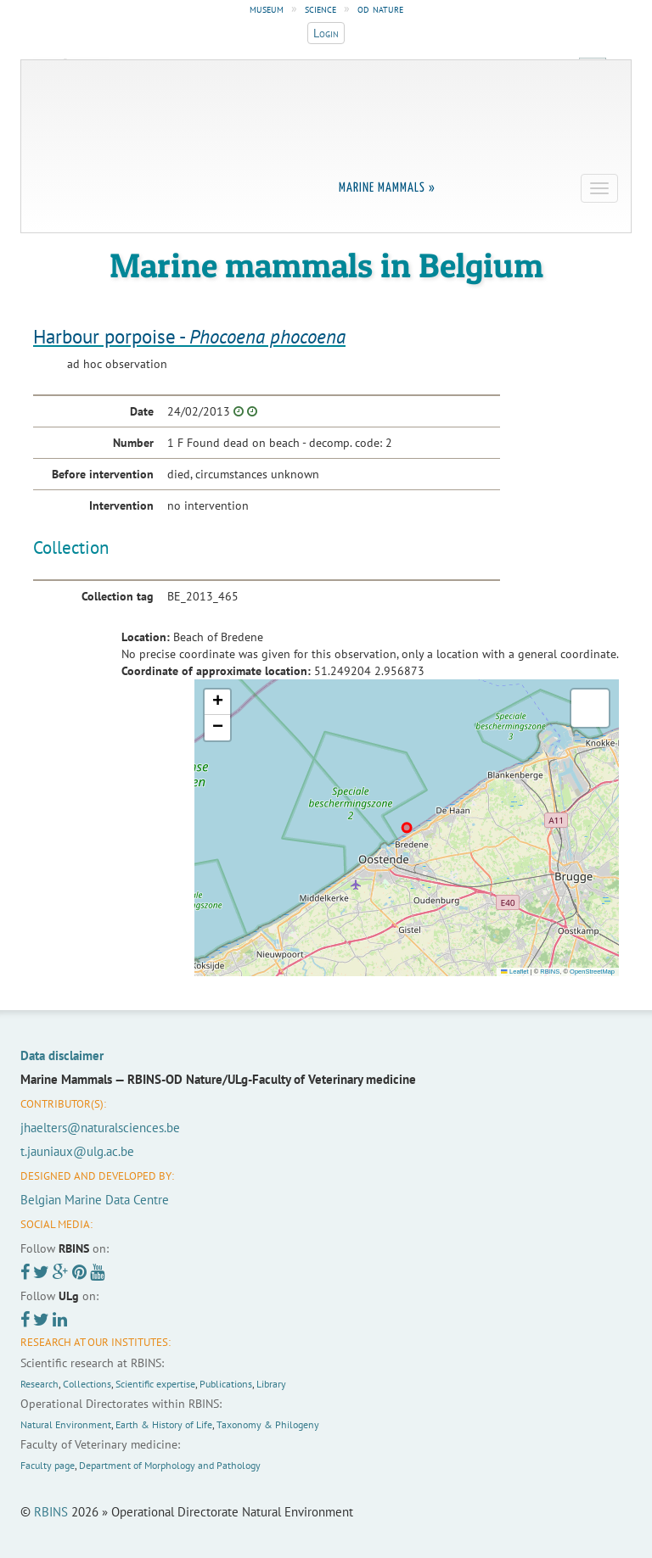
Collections (87, 1383)
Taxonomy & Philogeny (267, 1424)
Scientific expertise (155, 1383)
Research (39, 1383)
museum (267, 8)
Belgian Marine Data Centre (94, 1200)
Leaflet (514, 971)
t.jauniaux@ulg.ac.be (77, 1151)
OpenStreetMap (592, 971)
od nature (380, 8)
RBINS (549, 971)
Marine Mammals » (387, 187)
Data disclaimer (62, 1055)
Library (271, 1383)
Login (326, 33)
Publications (226, 1383)
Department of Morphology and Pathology (170, 1465)
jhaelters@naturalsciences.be (100, 1128)
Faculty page (47, 1465)
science (320, 8)
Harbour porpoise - (189, 336)
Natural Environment (65, 1424)
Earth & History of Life (163, 1424)
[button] (217, 702)
